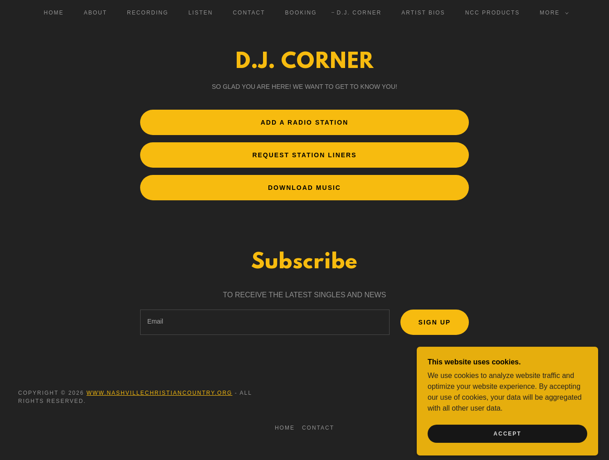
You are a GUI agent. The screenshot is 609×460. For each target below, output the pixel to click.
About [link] (95, 13)
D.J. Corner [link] (359, 13)
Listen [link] (200, 13)
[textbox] (265, 322)
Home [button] (285, 428)
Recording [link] (147, 13)
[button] (552, 12)
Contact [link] (249, 13)
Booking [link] (301, 13)
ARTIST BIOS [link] (423, 13)
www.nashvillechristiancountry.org (160, 393)
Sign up (435, 322)
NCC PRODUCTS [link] (492, 13)
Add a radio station (305, 122)
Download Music (304, 187)
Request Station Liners (304, 155)
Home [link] (54, 13)
